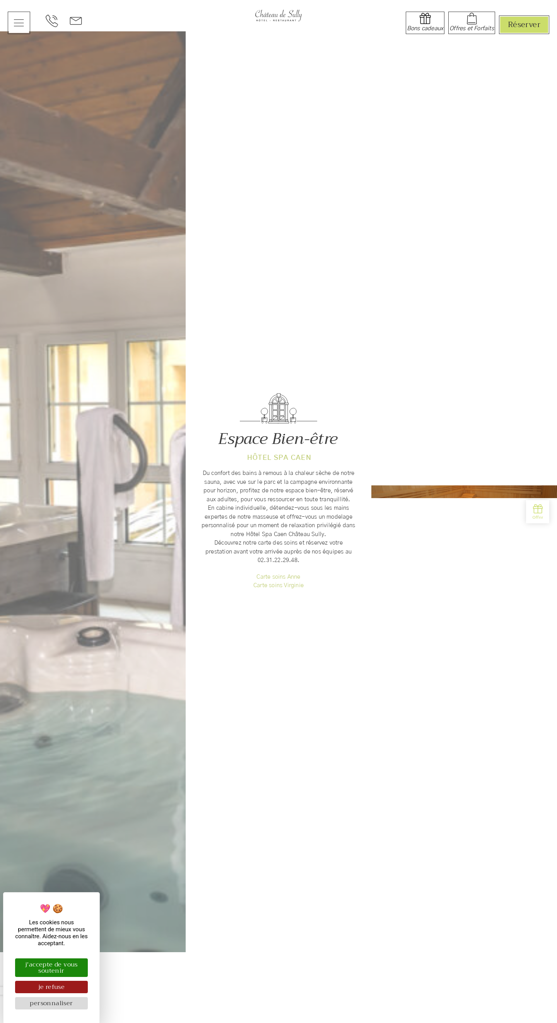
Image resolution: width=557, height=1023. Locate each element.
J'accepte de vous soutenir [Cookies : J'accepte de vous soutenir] (51, 967)
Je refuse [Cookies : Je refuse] (51, 987)
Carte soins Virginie (278, 587)
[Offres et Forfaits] (471, 18)
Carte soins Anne (278, 578)
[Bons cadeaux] (425, 18)
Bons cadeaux (425, 28)
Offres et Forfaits (471, 28)
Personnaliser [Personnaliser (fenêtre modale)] (51, 1003)
